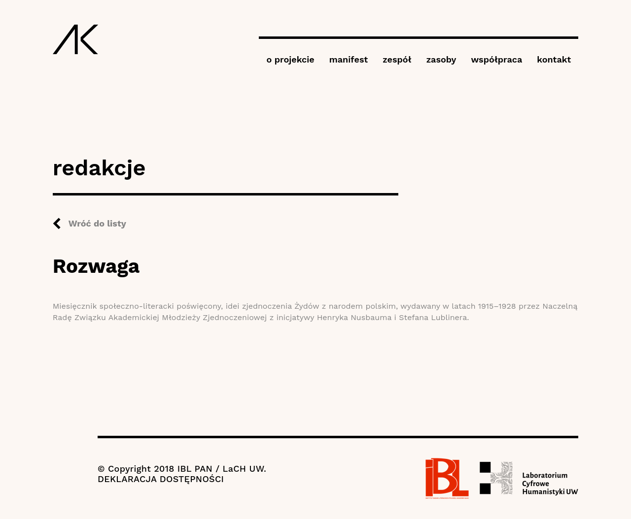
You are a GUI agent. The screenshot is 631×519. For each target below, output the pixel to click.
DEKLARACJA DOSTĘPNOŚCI (161, 479)
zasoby (441, 59)
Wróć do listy (97, 223)
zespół (397, 59)
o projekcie (290, 59)
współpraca (496, 59)
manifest (348, 59)
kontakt (554, 59)
